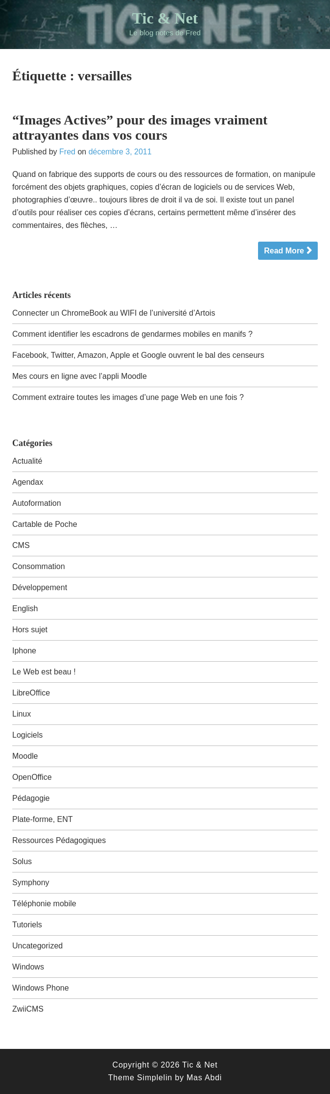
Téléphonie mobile (44, 903)
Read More (284, 251)
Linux (21, 714)
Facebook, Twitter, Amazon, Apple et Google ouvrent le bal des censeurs (138, 355)
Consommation (38, 566)
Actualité (27, 461)
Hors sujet (29, 629)
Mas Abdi (204, 1077)
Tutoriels (27, 924)
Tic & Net (165, 18)
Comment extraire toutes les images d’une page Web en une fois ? (128, 397)
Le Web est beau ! (44, 672)
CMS (21, 545)
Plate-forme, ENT (42, 819)
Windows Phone (40, 988)
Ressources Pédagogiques (59, 840)
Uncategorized (37, 946)
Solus (22, 861)
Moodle (25, 756)
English (25, 608)
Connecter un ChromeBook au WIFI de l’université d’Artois (113, 313)
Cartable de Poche (44, 524)
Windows (28, 967)
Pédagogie (31, 798)
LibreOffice (31, 693)
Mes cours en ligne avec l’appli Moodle (79, 376)
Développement (39, 587)
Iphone (24, 650)
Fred (67, 152)
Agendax (27, 482)
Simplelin (154, 1077)
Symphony (30, 882)
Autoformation (36, 503)
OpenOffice (32, 777)
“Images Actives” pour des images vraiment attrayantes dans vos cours (139, 127)
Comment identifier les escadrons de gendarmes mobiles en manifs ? (132, 334)
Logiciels (27, 735)
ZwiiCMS (28, 1009)
